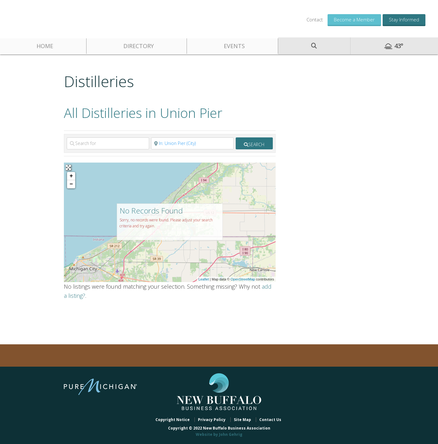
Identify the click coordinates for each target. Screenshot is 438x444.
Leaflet (204, 279)
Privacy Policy (212, 419)
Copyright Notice (172, 419)
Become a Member (354, 19)
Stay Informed (404, 19)
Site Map (242, 419)
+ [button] (71, 176)
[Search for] (108, 143)
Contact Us (270, 419)
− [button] (71, 184)
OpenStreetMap (243, 279)
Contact (314, 19)
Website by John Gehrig (219, 434)
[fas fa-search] (254, 143)
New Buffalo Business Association (60, 18)
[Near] (192, 143)
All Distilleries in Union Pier (143, 113)
